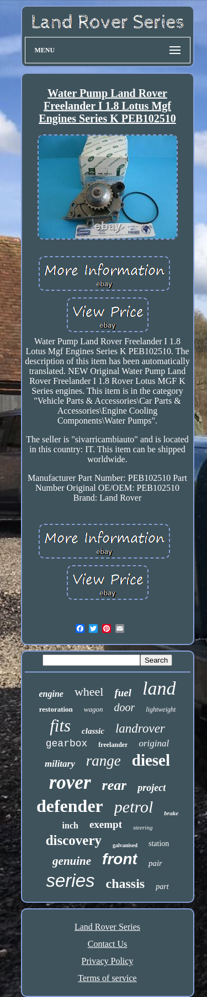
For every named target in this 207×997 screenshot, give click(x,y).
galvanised (125, 845)
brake (171, 813)
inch (70, 825)
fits (60, 725)
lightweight (161, 709)
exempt (105, 824)
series (70, 880)
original (154, 743)
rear (114, 785)
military (60, 763)
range (103, 760)
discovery (74, 840)
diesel (151, 760)
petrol (133, 807)
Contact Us (108, 944)
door (124, 707)
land (159, 688)
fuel (122, 692)
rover (70, 782)
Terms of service (107, 978)
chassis (125, 883)
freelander (113, 745)
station (158, 843)
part (162, 886)
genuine (71, 861)
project (151, 787)
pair (155, 863)
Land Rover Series (107, 926)
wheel (89, 691)
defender (69, 806)
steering (142, 827)
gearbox (67, 743)
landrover (140, 728)
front (119, 859)
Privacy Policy (108, 961)
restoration (56, 709)
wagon (93, 709)
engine (51, 693)
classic (93, 731)
